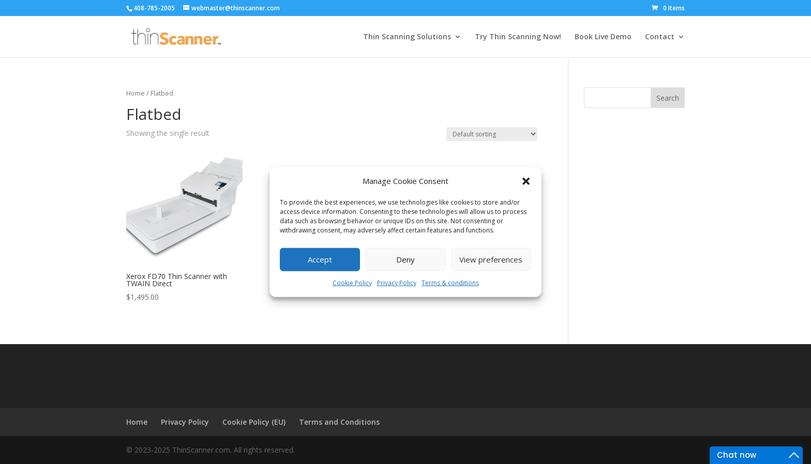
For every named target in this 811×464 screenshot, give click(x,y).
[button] (526, 181)
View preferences (490, 259)
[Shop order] (491, 134)
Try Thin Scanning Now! (518, 37)
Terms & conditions (450, 283)
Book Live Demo (603, 37)
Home (135, 93)
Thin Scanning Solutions (407, 37)
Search (667, 98)
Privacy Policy (396, 283)
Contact (659, 37)
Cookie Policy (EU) (254, 422)
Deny (405, 259)
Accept (320, 259)
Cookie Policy (352, 283)
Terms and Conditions (339, 422)
